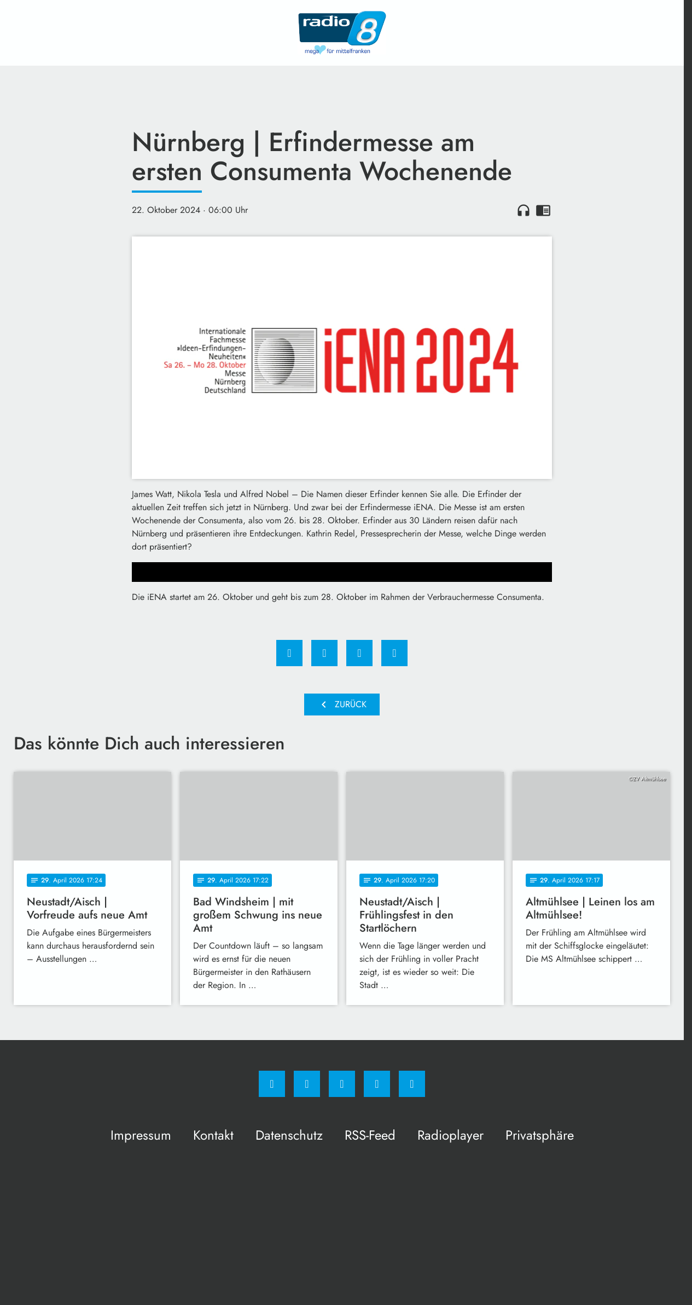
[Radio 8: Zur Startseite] (342, 33)
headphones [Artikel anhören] (523, 210)
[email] (412, 1084)
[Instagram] (307, 1084)
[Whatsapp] (342, 1084)
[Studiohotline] (377, 1084)
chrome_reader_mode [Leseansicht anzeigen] (543, 210)
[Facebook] (272, 1084)
